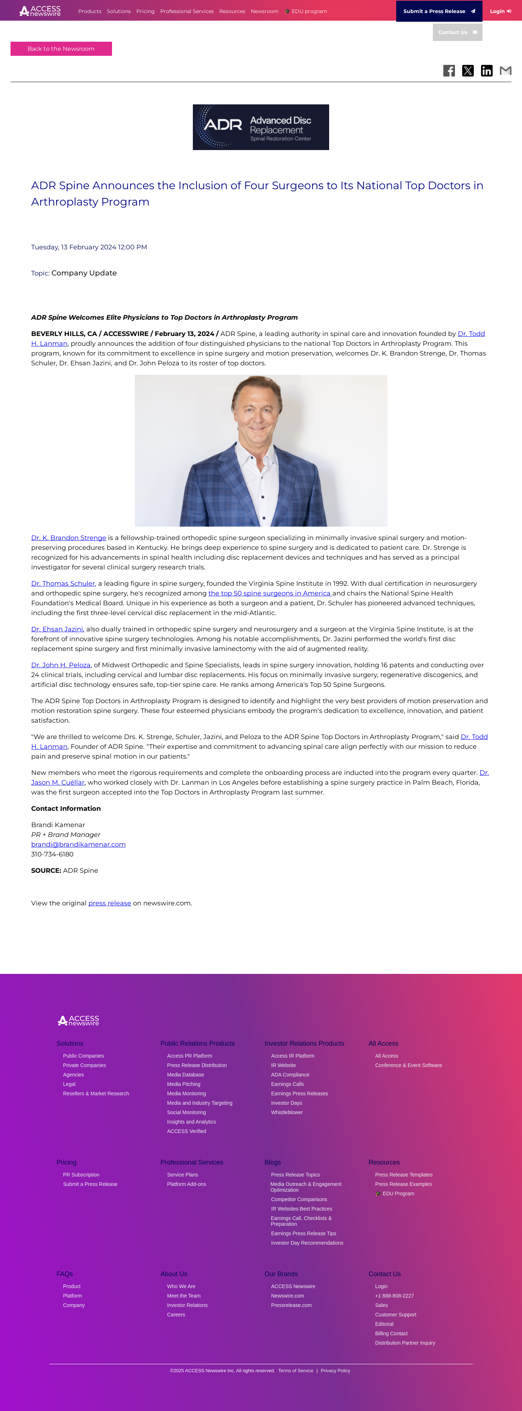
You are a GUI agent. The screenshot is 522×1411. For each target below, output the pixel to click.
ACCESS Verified (186, 1131)
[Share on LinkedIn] (487, 70)
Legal (69, 1084)
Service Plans (182, 1175)
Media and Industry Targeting (199, 1103)
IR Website (283, 1065)
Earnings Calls (287, 1084)
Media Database (185, 1075)
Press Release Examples (403, 1184)
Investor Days (286, 1103)
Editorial (384, 1324)
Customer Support (396, 1314)
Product (71, 1286)
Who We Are (181, 1286)
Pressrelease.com (291, 1305)
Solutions (119, 11)
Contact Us (457, 32)
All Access (386, 1056)
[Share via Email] (505, 70)
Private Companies (84, 1065)
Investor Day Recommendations (307, 1243)
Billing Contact (391, 1333)
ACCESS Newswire (293, 1286)
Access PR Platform (189, 1056)
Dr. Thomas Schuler (63, 584)
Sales (381, 1305)
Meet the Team (183, 1296)
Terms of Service (296, 1370)
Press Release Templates (403, 1175)
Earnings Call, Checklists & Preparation (301, 1221)
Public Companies (83, 1056)
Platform (72, 1296)
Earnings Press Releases (299, 1093)
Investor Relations (187, 1305)
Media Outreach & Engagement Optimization (305, 1187)
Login (500, 11)
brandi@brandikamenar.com (78, 844)
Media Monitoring (186, 1093)
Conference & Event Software (408, 1065)
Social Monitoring (186, 1112)
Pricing (145, 11)
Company (74, 1305)
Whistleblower (287, 1112)
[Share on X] (468, 70)
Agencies (73, 1075)
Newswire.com (287, 1296)
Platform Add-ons (186, 1184)
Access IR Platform (292, 1056)
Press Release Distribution (197, 1065)
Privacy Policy (335, 1370)
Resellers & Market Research (96, 1093)
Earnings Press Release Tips (303, 1233)
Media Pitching (183, 1084)
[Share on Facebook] (449, 70)
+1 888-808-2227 (394, 1296)
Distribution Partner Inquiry (405, 1343)
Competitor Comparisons (299, 1199)
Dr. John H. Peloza (61, 665)
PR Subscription (81, 1175)
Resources (232, 11)
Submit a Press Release (439, 11)
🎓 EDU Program (394, 1193)
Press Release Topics (295, 1175)
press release (109, 903)
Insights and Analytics (191, 1122)
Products (90, 11)
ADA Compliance (290, 1075)
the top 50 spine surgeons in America (270, 593)
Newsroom (265, 11)
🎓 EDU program (305, 11)
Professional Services (187, 11)
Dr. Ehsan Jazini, (57, 629)
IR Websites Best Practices (301, 1209)
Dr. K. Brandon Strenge (68, 538)
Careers (176, 1314)
